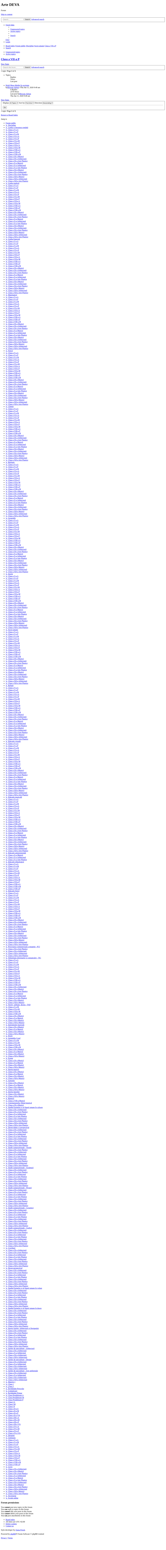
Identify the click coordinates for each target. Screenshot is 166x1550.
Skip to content (6, 14)
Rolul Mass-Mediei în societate (17, 85)
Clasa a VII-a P (10, 59)
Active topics (11, 54)
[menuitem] (17, 29)
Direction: (44, 103)
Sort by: (26, 103)
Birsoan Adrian (13, 87)
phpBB (13, 1534)
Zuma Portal (20, 1530)
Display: (10, 103)
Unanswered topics (13, 52)
